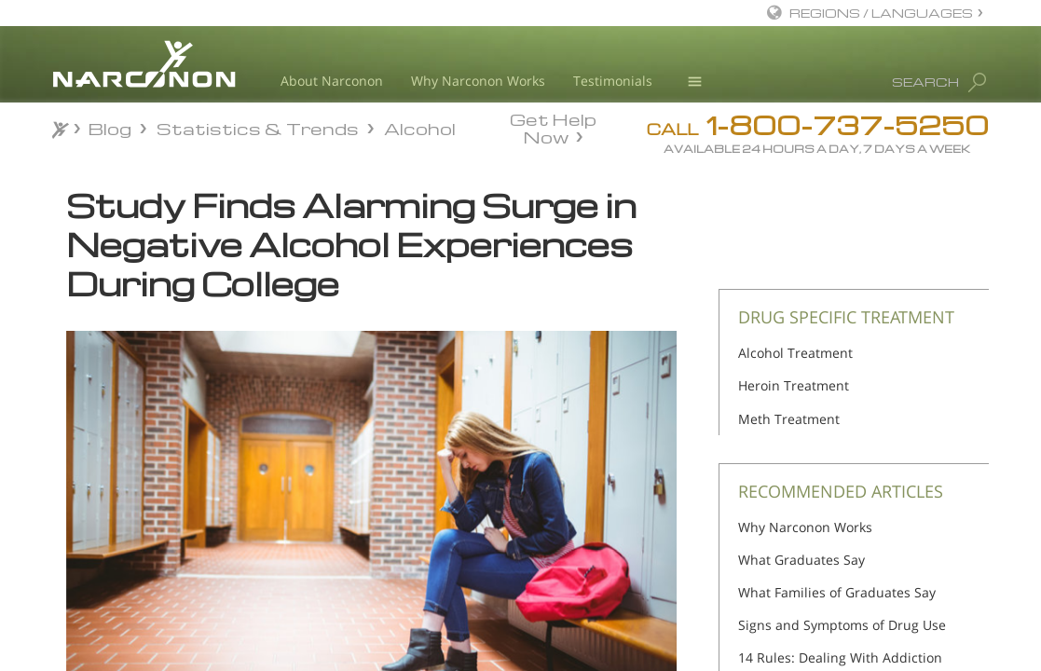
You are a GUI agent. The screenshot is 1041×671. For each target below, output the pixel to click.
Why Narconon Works (478, 80)
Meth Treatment (789, 419)
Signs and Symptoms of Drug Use (842, 625)
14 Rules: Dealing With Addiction (840, 657)
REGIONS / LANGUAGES (881, 13)
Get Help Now (553, 126)
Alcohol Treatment (795, 353)
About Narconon (332, 80)
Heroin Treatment (793, 385)
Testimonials (612, 80)
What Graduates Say (801, 559)
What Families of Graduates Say (837, 592)
